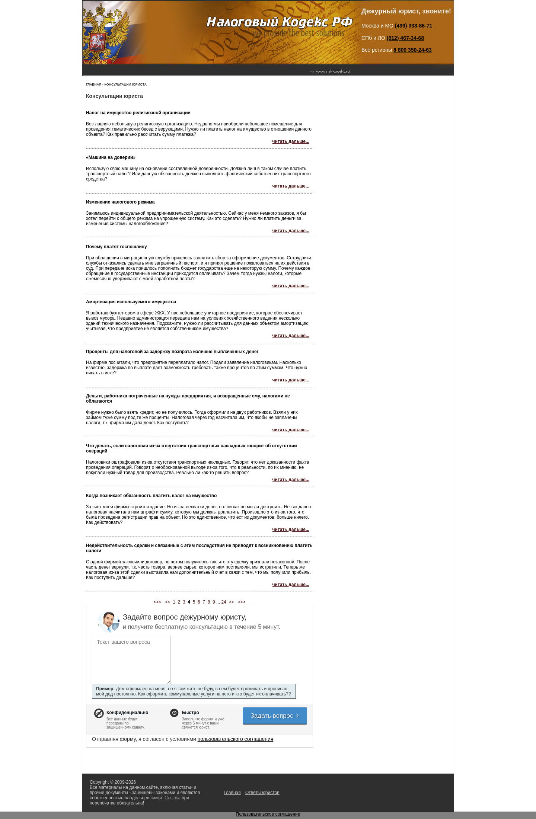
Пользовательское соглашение (268, 814)
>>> (242, 602)
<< (167, 602)
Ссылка (172, 797)
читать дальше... (290, 141)
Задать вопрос (275, 715)
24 (223, 602)
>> (231, 602)
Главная (93, 84)
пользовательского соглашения (236, 739)
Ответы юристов (262, 792)
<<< (157, 602)
